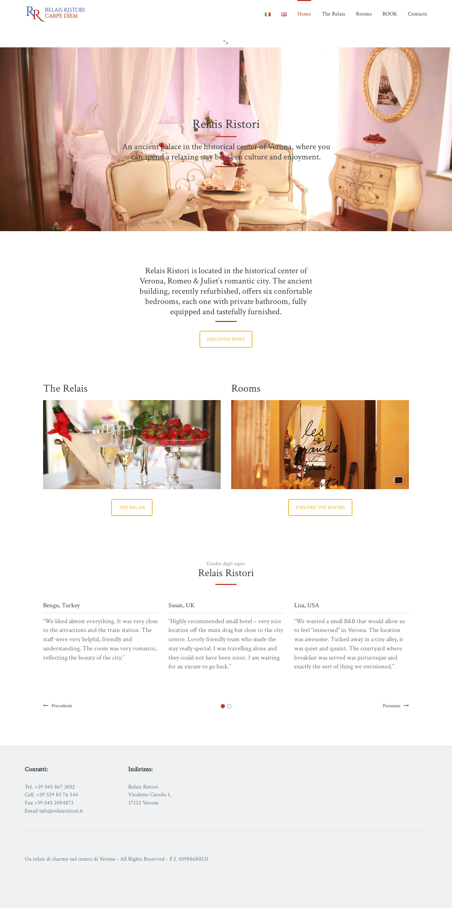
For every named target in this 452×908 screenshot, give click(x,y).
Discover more (226, 339)
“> (226, 43)
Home (304, 14)
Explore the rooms (320, 507)
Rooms (364, 14)
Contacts (417, 14)
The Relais (333, 14)
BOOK (389, 14)
